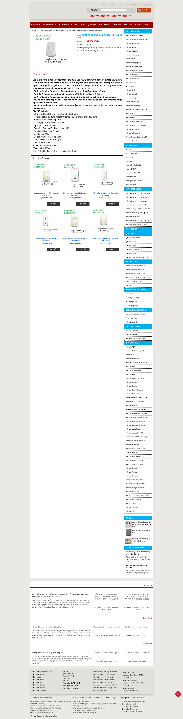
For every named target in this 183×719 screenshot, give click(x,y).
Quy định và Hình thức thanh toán (133, 701)
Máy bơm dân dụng (132, 55)
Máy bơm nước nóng (133, 106)
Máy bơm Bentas (128, 688)
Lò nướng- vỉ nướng (132, 298)
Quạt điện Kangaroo (132, 249)
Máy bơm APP (130, 366)
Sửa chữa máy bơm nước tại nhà (137, 653)
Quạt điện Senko (131, 245)
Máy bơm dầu (130, 113)
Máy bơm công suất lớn (133, 133)
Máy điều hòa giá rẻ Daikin (135, 488)
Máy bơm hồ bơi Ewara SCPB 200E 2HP (137, 608)
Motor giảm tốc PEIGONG (71, 683)
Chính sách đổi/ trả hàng (130, 709)
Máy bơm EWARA (132, 468)
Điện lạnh (128, 25)
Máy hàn (128, 285)
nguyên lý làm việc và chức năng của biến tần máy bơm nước (141, 524)
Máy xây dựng (105, 25)
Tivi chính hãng (131, 294)
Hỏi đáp (126, 5)
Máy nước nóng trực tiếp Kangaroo (53, 30)
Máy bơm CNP (130, 511)
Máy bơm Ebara (131, 374)
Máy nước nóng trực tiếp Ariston (136, 201)
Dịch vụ (120, 5)
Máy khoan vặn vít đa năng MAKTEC (138, 277)
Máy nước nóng (78, 25)
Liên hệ (148, 5)
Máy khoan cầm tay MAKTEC (136, 274)
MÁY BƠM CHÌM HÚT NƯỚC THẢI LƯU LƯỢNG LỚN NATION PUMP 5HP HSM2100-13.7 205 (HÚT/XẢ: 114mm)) (60, 595)
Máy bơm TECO (131, 347)
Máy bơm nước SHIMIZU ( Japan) (137, 437)
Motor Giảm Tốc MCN (133, 173)
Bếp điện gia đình (132, 302)
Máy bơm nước (49, 25)
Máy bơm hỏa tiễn (132, 74)
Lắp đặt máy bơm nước (137, 661)
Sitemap (142, 5)
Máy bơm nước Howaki (133, 429)
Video (137, 5)
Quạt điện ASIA (131, 242)
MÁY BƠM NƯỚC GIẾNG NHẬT (136, 409)
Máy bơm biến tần (132, 141)
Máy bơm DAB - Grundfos (134, 390)
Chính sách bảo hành (129, 704)
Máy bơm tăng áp (38, 674)
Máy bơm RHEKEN (132, 491)
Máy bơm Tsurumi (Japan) (134, 480)
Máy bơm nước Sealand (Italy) (136, 421)
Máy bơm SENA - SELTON (135, 378)
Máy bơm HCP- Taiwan (133, 499)
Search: (95, 10)
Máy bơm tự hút (131, 59)
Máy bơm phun (131, 47)
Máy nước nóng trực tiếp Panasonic (138, 193)
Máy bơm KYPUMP (132, 445)
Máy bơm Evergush (132, 129)
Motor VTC (129, 161)
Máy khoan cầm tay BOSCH (135, 266)
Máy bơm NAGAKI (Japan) (135, 402)
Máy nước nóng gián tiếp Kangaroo (137, 224)
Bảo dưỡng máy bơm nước (107, 661)
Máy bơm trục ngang (133, 43)
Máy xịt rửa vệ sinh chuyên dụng (137, 495)
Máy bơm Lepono (131, 382)
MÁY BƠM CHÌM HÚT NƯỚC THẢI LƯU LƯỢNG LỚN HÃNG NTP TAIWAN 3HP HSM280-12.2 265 (137, 596)
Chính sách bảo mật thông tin (132, 711)
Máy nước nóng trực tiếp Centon (136, 197)
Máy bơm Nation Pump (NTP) (136, 351)
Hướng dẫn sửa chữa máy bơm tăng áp (47, 653)
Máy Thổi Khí (130, 117)
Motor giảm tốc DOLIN (133, 165)
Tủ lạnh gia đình (131, 318)
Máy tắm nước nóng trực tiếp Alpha (137, 213)
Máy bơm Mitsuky (132, 406)
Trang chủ (105, 5)
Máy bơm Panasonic (132, 359)
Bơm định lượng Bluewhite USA (136, 137)
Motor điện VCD (131, 185)
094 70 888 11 (42, 706)
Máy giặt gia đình (131, 322)
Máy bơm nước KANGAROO (135, 456)
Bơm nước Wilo (131, 503)
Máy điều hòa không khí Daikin (136, 314)
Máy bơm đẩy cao (132, 51)
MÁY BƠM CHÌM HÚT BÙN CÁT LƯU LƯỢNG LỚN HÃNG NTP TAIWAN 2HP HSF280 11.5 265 (107, 596)
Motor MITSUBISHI (69, 676)
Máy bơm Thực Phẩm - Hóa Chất (137, 110)
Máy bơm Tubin (131, 82)
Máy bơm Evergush (132, 394)
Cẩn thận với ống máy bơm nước (137, 627)
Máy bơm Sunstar (132, 476)
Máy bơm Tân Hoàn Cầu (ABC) (136, 363)
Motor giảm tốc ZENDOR (134, 181)
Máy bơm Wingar (131, 472)
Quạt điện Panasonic (133, 238)
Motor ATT (129, 149)
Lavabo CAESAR (131, 334)
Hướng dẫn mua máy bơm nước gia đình (48, 627)
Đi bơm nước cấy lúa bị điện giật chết (106, 635)
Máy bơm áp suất (131, 94)
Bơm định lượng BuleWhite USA (136, 417)
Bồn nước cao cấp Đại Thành (135, 338)
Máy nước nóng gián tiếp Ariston (136, 205)
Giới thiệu (113, 5)
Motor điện (64, 25)
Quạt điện (92, 25)
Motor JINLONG (131, 177)
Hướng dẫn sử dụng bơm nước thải (106, 627)
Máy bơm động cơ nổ (133, 78)
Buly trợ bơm (130, 86)
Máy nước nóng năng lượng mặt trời (138, 209)
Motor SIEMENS (131, 153)
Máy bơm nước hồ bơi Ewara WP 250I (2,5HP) (106, 608)
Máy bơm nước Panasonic (134, 70)
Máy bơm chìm (37, 677)
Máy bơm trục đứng (132, 102)
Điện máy (117, 25)
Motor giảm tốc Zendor (70, 688)
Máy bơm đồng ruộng (133, 98)
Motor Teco (129, 157)
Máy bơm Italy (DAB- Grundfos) (136, 125)
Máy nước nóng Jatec (133, 217)
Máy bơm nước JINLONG (134, 433)
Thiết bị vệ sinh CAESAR (134, 452)
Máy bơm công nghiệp (133, 63)
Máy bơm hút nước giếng (134, 67)
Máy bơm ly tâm (131, 90)
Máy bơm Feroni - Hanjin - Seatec (137, 398)
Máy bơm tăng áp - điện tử (134, 35)
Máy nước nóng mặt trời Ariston (103, 682)
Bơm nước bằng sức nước (137, 635)
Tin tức (132, 5)
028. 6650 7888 (54, 706)
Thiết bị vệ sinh (141, 25)
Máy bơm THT (130, 355)
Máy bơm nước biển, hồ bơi (135, 121)
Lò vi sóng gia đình (132, 306)
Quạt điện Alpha (131, 253)
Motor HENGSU (131, 169)
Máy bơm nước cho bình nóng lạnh (106, 653)
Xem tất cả (147, 585)
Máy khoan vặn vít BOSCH (135, 270)
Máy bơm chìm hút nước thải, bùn (137, 39)
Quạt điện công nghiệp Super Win (137, 257)
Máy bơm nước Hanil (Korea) (135, 425)
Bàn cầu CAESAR (132, 331)
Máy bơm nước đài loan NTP (42, 672)
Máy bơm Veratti (131, 507)
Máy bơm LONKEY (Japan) (135, 460)
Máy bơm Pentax (131, 386)
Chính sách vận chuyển (130, 706)
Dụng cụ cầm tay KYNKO (134, 281)
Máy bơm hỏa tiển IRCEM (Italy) (136, 413)
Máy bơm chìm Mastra (133, 370)
